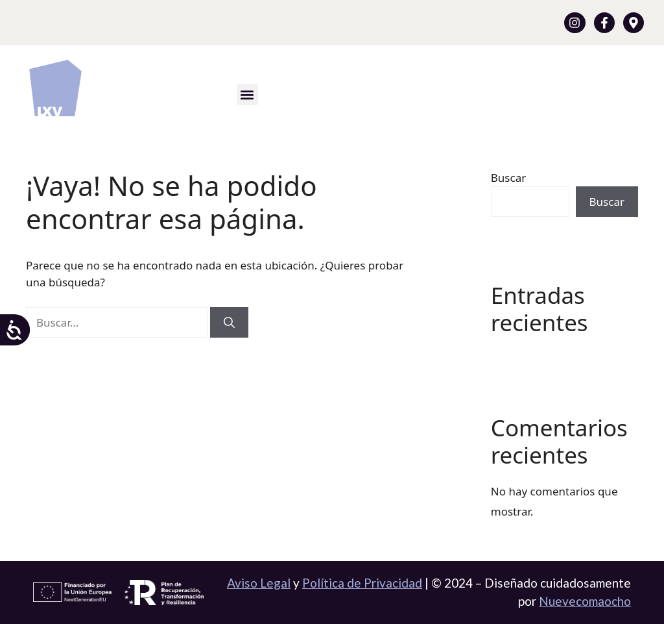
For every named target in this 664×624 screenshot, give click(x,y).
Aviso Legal (258, 582)
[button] (247, 94)
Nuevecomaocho (585, 600)
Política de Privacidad (362, 582)
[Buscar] (229, 322)
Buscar (508, 177)
